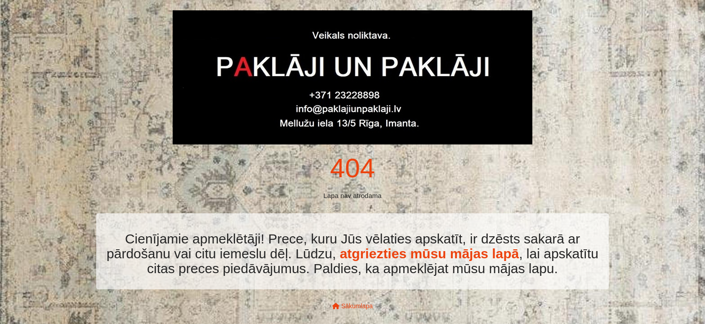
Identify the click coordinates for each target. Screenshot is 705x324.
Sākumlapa (352, 306)
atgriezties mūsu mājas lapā (429, 253)
